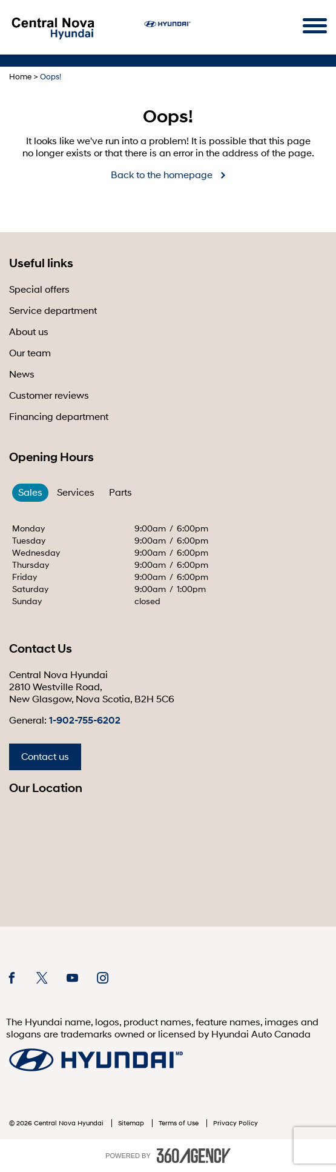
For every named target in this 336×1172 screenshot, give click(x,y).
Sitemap (132, 1123)
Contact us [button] (45, 757)
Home (20, 77)
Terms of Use (179, 1123)
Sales (30, 493)
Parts (120, 493)
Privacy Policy (235, 1123)
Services (75, 493)
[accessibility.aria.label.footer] (194, 1155)
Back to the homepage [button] (161, 175)
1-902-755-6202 (84, 720)
